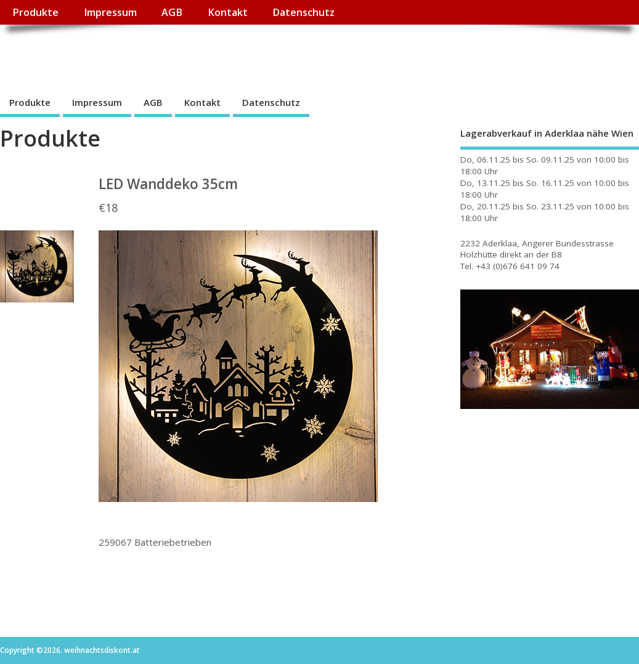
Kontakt (228, 12)
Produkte (35, 12)
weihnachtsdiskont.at (110, 53)
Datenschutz (303, 12)
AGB (171, 12)
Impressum (110, 12)
